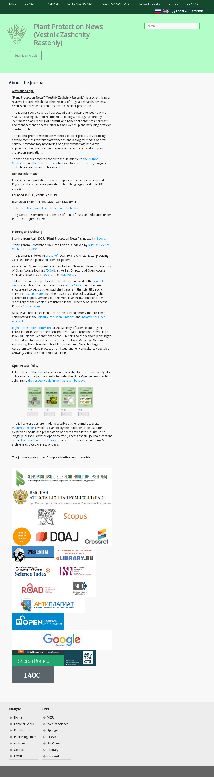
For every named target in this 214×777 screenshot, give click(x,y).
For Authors (22, 730)
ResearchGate (33, 294)
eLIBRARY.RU (74, 285)
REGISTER (197, 11)
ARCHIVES (52, 3)
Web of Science (57, 724)
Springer (53, 730)
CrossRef (52, 256)
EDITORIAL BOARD (79, 3)
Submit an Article (25, 55)
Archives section (24, 428)
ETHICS (173, 3)
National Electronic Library (38, 440)
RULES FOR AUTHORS (115, 3)
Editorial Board (24, 724)
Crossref (53, 756)
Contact (19, 750)
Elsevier (52, 737)
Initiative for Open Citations (56, 317)
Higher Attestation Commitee (32, 328)
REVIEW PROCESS (149, 3)
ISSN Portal (67, 275)
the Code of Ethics (44, 163)
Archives (19, 743)
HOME (12, 3)
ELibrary (52, 750)
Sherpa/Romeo (33, 306)
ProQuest (53, 743)
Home (18, 717)
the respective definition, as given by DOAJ (56, 380)
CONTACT (193, 3)
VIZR (50, 717)
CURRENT (31, 3)
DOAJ (50, 270)
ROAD (45, 275)
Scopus (102, 238)
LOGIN (181, 11)
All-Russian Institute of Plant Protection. (53, 208)
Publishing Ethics (25, 737)
